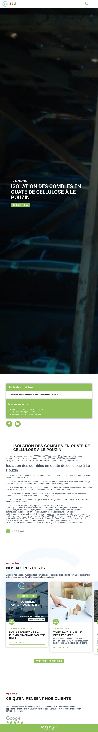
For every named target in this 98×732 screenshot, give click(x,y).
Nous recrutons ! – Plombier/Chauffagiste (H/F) (30, 409)
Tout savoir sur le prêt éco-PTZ (23, 412)
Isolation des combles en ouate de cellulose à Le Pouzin (35, 395)
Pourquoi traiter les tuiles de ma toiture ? (27, 415)
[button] (93, 4)
